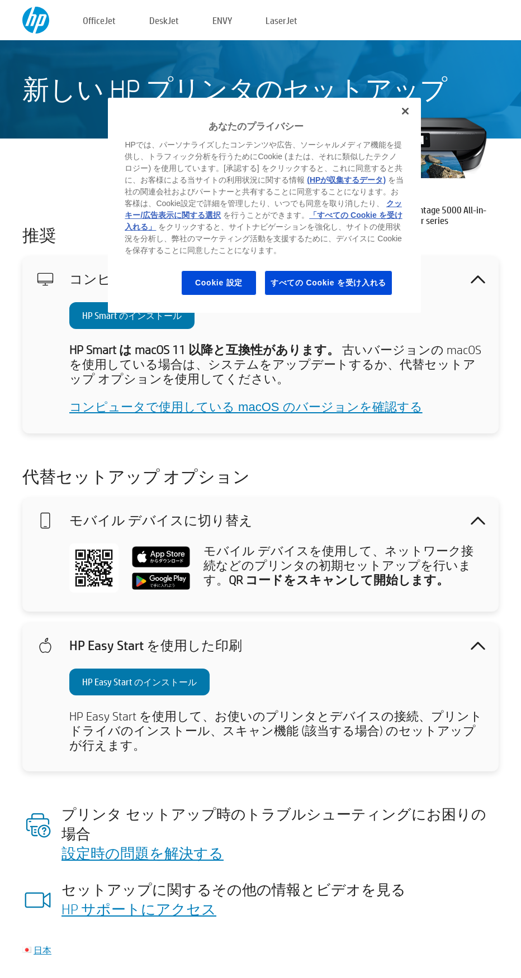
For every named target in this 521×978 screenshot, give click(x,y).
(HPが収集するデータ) (346, 179)
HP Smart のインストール (132, 315)
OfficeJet (99, 20)
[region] (264, 205)
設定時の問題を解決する (142, 853)
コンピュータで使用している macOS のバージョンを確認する (246, 407)
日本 (42, 949)
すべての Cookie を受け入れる (328, 282)
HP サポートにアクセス (138, 909)
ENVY (222, 20)
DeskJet (164, 20)
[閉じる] (405, 111)
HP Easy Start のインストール (139, 681)
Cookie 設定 (219, 282)
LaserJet (281, 20)
